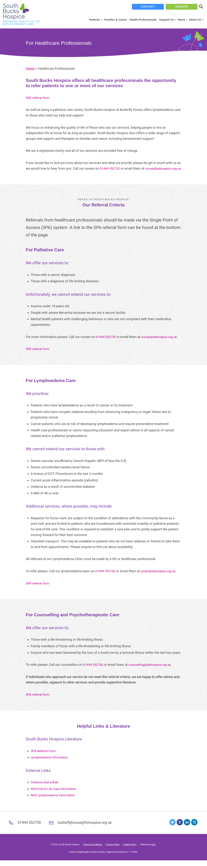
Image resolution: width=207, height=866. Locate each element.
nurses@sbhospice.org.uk (45, 174)
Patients (95, 19)
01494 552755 (106, 342)
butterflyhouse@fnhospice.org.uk (86, 828)
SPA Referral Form (44, 756)
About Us (196, 19)
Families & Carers (115, 19)
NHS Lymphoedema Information (54, 801)
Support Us (167, 19)
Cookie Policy (129, 850)
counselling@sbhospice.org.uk (152, 670)
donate (181, 6)
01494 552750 (110, 168)
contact (148, 6)
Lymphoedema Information (50, 763)
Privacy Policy (113, 850)
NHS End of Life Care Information (55, 794)
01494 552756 (105, 577)
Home (30, 68)
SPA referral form (38, 98)
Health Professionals (143, 19)
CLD (153, 850)
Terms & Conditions (92, 850)
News (182, 19)
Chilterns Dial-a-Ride (45, 788)
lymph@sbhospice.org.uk (160, 577)
